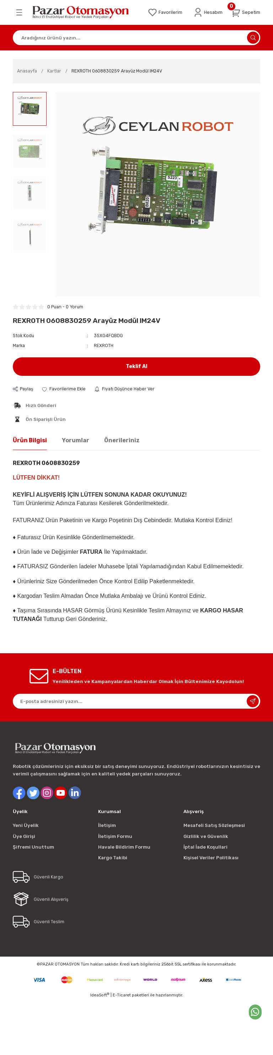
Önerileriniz (122, 440)
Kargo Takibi (112, 857)
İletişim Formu (115, 836)
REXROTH (103, 345)
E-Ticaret (122, 994)
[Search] (136, 37)
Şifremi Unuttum (33, 847)
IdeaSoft (99, 994)
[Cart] (245, 12)
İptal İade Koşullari (205, 847)
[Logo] (84, 12)
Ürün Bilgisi (30, 440)
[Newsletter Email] (136, 701)
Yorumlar (75, 440)
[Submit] (253, 701)
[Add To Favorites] (64, 389)
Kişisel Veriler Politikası (211, 857)
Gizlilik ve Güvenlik (205, 836)
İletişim (107, 825)
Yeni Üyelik (26, 825)
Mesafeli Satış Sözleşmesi (214, 825)
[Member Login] (208, 12)
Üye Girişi (24, 836)
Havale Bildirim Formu (124, 847)
